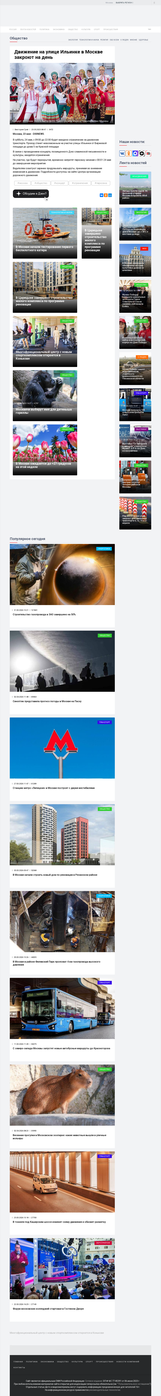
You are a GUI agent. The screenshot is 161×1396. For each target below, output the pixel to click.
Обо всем (114, 40)
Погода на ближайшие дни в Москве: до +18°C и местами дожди (135, 231)
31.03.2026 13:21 (20, 610)
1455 (143, 476)
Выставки (141, 429)
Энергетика (104, 549)
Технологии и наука (89, 40)
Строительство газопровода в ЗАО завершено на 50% (44, 614)
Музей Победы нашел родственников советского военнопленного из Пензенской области (133, 374)
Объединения (139, 176)
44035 (33, 957)
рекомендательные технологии (104, 1390)
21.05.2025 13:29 (24, 241)
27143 (33, 1304)
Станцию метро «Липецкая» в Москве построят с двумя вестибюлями (54, 788)
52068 (33, 870)
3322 (36, 241)
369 (142, 259)
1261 (143, 365)
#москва (22, 183)
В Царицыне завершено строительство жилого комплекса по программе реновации (44, 301)
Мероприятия (103, 1243)
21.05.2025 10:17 (24, 346)
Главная (18, 1362)
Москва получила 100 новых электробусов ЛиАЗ (133, 412)
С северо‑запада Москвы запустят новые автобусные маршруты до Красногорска (61, 1048)
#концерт (59, 183)
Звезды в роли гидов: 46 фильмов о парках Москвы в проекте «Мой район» (134, 194)
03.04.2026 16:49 (130, 365)
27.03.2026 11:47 (20, 784)
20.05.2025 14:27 (24, 403)
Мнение (133, 40)
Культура (86, 29)
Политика (44, 29)
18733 (36, 346)
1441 (143, 440)
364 (142, 225)
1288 (143, 512)
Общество (73, 29)
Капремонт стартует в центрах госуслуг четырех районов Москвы (133, 483)
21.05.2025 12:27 (24, 291)
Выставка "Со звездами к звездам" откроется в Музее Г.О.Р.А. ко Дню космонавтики (134, 447)
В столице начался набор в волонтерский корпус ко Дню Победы (134, 340)
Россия (13, 29)
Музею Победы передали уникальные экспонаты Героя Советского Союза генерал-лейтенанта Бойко (133, 300)
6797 (36, 403)
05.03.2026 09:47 (20, 870)
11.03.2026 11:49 (20, 1044)
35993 (33, 1131)
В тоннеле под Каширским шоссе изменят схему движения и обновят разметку (59, 1222)
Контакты (19, 1368)
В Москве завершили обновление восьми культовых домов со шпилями (133, 266)
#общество (40, 183)
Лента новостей (28, 29)
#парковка (101, 183)
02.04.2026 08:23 (20, 1131)
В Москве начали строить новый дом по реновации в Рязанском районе (55, 874)
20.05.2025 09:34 (24, 457)
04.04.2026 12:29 (130, 259)
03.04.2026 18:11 (130, 290)
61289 (33, 784)
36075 (33, 1044)
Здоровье (143, 40)
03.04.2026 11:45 (130, 476)
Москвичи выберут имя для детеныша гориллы (44, 411)
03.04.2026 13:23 (130, 440)
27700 (33, 1217)
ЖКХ (144, 248)
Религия (104, 40)
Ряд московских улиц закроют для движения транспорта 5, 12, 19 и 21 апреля (134, 519)
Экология (72, 40)
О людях (124, 40)
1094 (143, 406)
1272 (143, 333)
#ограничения (80, 183)
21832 (36, 291)
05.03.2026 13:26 (20, 957)
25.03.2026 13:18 (20, 1217)
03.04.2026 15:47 (130, 406)
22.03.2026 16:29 (20, 1304)
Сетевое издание (93, 1381)
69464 (33, 697)
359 (142, 187)
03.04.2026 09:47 (130, 512)
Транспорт (104, 722)
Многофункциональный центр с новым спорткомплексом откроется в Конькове (44, 355)
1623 (143, 290)
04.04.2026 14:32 (130, 225)
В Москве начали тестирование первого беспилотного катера (44, 248)
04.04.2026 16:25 (130, 187)
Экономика (58, 29)
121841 (33, 610)
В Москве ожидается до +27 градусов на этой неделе (43, 465)
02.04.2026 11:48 (20, 697)
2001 (36, 457)
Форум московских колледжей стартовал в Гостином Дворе (48, 1308)
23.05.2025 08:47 (37, 129)
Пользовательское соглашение (134, 1384)
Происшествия (110, 29)
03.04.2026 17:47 (130, 333)
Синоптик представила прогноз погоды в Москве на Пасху (47, 701)
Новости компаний (127, 1362)
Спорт (97, 29)
